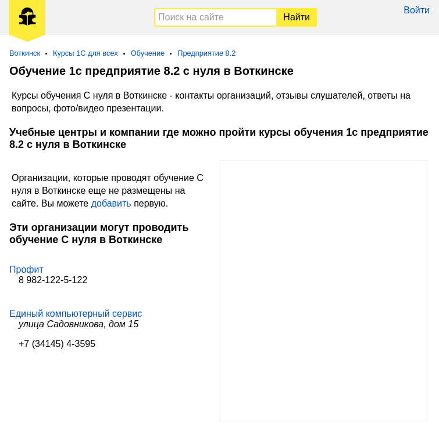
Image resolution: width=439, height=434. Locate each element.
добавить (111, 203)
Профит (26, 269)
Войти (417, 10)
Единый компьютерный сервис (75, 314)
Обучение (148, 53)
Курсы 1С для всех (85, 53)
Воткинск (24, 53)
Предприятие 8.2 (206, 53)
